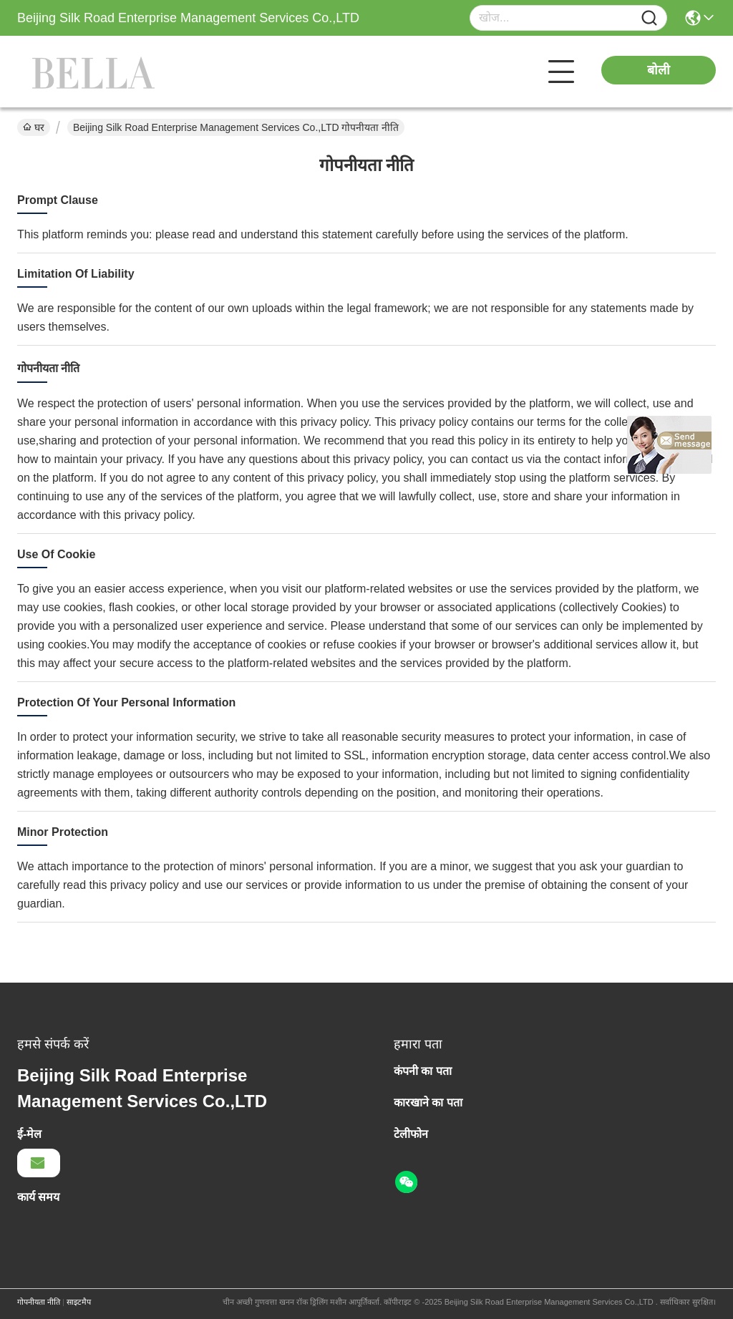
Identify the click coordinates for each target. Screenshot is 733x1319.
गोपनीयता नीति (38, 1302)
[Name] (649, 18)
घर (33, 127)
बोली (658, 70)
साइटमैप (79, 1302)
